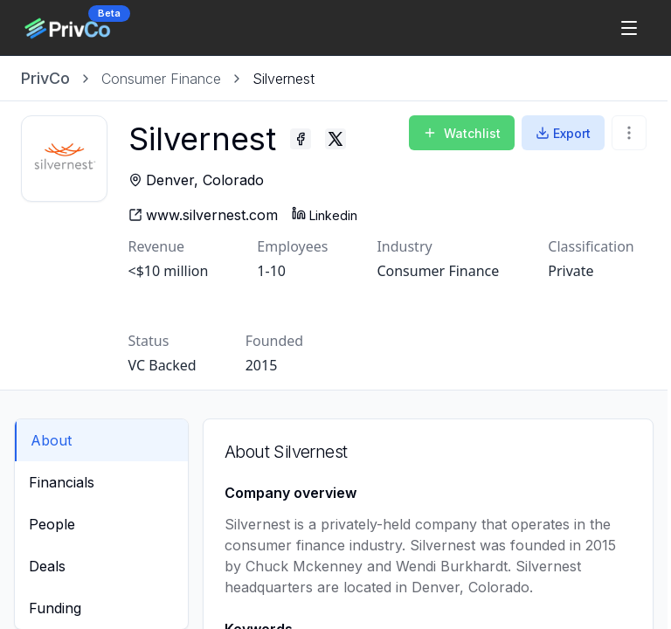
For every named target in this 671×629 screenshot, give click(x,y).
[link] (283, 78)
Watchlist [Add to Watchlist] (462, 133)
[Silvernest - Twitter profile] (360, 138)
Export (563, 133)
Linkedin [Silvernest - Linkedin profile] (350, 214)
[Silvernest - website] (228, 214)
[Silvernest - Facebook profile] (325, 138)
